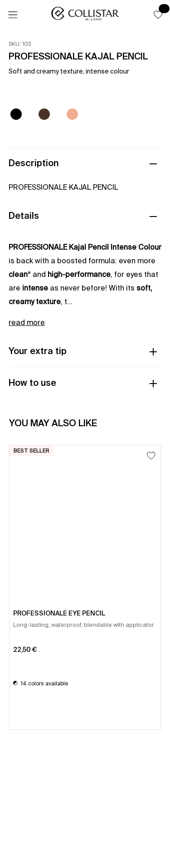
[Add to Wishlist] (151, 455)
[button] (158, 14)
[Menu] (13, 15)
